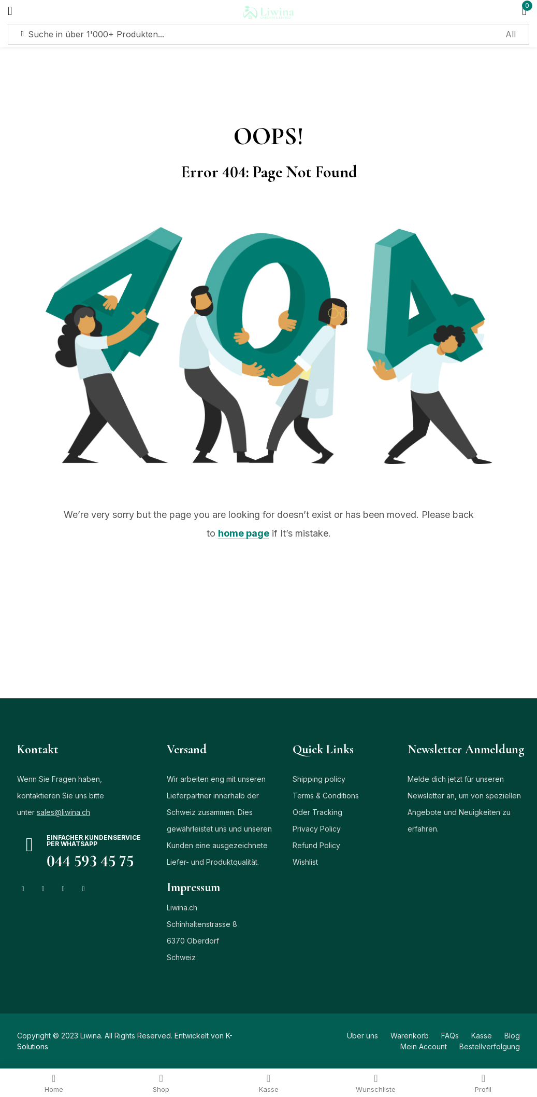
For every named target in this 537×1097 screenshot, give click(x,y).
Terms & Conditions (326, 795)
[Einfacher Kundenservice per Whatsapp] (29, 844)
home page (243, 533)
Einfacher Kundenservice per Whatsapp (94, 841)
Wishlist (305, 861)
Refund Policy (316, 845)
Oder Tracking (317, 812)
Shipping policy (319, 779)
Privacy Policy (317, 828)
